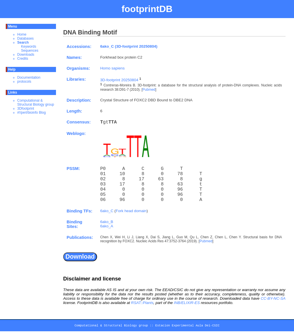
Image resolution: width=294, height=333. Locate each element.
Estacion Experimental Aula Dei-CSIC (187, 326)
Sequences (29, 51)
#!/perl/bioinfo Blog (31, 113)
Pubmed (148, 90)
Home (21, 34)
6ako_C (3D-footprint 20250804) (128, 46)
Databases (25, 38)
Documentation (28, 77)
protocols (24, 82)
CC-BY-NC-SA (273, 298)
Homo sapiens (112, 68)
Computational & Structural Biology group (35, 102)
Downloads (25, 55)
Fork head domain (131, 211)
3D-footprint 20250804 (119, 80)
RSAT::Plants (142, 303)
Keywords (28, 46)
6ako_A (106, 226)
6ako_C (106, 211)
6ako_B (106, 222)
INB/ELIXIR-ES (187, 303)
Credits (22, 59)
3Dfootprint (25, 109)
